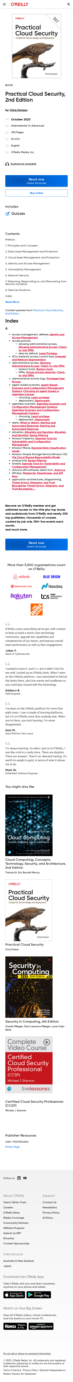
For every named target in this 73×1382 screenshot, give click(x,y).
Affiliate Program (13, 1228)
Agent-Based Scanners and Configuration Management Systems (38, 388)
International (13, 1254)
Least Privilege (48, 353)
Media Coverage (13, 1217)
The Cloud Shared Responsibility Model (36, 457)
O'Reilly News (11, 1212)
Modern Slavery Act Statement (19, 1373)
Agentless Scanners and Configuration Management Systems (39, 405)
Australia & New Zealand (18, 1261)
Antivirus (59, 470)
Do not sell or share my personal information (27, 1353)
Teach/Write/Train (14, 1202)
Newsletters (50, 1207)
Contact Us (49, 1202)
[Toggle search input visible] (69, 4)
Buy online (36, 193)
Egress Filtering (39, 435)
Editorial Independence (52, 1370)
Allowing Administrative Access (38, 347)
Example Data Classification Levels (39, 449)
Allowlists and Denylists (39, 432)
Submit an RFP (12, 1233)
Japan (7, 1266)
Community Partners (15, 1223)
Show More (12, 302)
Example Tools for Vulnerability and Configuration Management (34, 441)
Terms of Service (12, 1370)
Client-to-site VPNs (53, 366)
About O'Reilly (13, 1196)
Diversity (8, 1238)
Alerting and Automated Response (34, 424)
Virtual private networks (41, 372)
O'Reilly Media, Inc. (23, 152)
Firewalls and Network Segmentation (39, 358)
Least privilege (40, 397)
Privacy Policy (51, 1212)
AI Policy (48, 1217)
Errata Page (12, 1146)
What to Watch (29, 422)
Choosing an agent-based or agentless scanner (35, 392)
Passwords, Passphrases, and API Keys (37, 474)
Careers (8, 1207)
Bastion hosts (44, 369)
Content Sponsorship (16, 1243)
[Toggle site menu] (4, 4)
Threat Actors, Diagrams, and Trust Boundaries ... (38, 487)
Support (49, 1196)
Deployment (42, 400)
